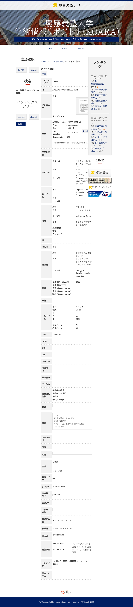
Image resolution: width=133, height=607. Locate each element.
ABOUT (81, 48)
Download (86, 131)
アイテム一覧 (58, 61)
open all (21, 117)
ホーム (44, 61)
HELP (65, 48)
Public (20, 124)
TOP (50, 48)
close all (33, 117)
